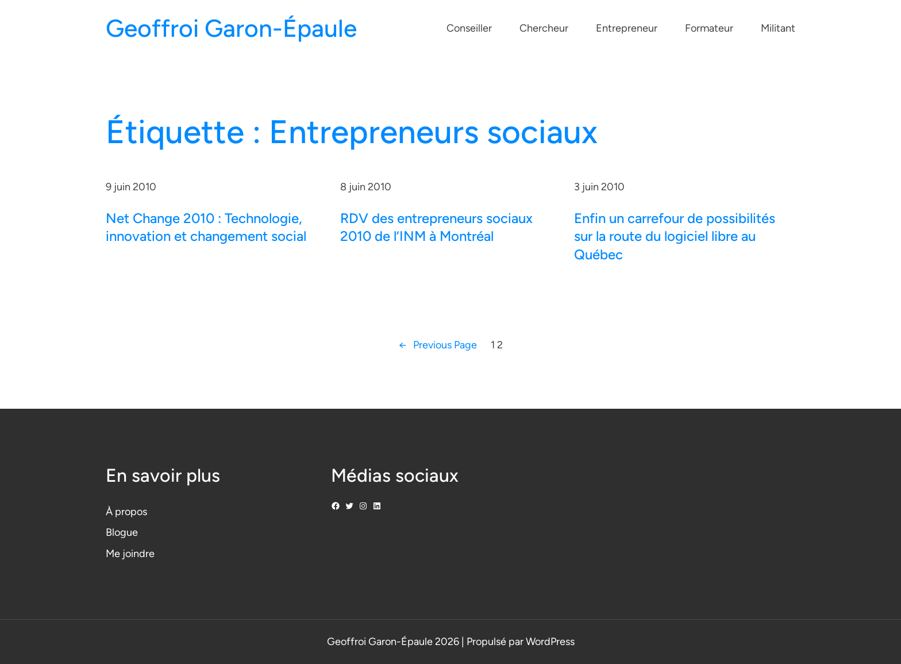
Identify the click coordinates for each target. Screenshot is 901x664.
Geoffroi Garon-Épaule (231, 28)
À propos (126, 511)
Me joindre (130, 553)
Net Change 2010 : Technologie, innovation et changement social (206, 227)
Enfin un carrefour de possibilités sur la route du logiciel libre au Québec (674, 236)
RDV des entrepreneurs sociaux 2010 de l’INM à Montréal (436, 227)
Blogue (122, 532)
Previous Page (438, 345)
